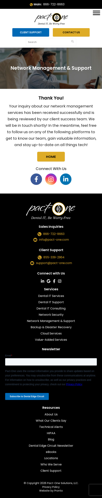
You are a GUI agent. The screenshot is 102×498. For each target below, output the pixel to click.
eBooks (51, 452)
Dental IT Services (51, 296)
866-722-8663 (53, 4)
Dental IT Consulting (51, 308)
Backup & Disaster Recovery (51, 327)
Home (51, 156)
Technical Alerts (51, 427)
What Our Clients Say (51, 421)
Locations (51, 458)
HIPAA (51, 433)
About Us (51, 414)
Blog (51, 439)
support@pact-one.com (54, 263)
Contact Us (71, 32)
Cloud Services (51, 333)
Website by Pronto (51, 490)
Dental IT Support (51, 302)
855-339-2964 (53, 257)
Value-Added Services (51, 340)
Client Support (31, 32)
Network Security (51, 315)
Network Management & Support (51, 321)
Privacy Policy (51, 487)
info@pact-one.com (54, 240)
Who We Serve (51, 464)
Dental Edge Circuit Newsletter (51, 446)
